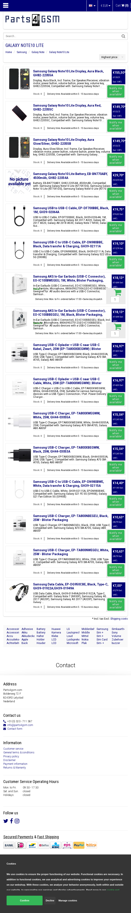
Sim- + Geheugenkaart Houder (103, 643)
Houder (41, 643)
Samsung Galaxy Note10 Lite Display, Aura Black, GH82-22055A (68, 73)
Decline (50, 900)
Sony (115, 632)
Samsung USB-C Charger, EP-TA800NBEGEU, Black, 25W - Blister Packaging (70, 518)
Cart (122, 5)
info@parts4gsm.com (20, 725)
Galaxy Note (38, 52)
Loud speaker (71, 636)
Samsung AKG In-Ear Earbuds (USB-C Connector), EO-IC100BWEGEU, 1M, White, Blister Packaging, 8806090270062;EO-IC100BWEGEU (69, 280)
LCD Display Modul (56, 639)
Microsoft (72, 643)
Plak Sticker (86, 643)
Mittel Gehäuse (87, 636)
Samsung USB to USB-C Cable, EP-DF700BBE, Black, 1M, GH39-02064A (71, 210)
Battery (41, 629)
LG (68, 629)
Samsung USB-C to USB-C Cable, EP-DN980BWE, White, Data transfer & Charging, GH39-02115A (68, 483)
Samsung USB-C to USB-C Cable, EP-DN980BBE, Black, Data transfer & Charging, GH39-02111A (68, 244)
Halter (40, 636)
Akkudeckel (28, 636)
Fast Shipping (48, 837)
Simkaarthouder (118, 629)
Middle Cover (86, 632)
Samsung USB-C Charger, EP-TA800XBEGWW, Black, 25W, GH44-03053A (66, 449)
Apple (25, 639)
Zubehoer (117, 639)
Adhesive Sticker (27, 629)
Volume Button (116, 636)
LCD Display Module (56, 643)
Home (8, 52)
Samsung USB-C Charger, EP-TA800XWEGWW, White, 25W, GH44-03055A (66, 415)
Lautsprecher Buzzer (73, 632)
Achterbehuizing (13, 643)
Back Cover (25, 643)
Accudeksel (13, 639)
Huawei (56, 629)
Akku (24, 632)
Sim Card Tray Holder (102, 639)
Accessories (13, 632)
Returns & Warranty (14, 767)
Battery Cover (41, 632)
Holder (41, 639)
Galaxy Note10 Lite (59, 52)
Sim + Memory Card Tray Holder (102, 632)
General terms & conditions (18, 752)
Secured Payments (18, 837)
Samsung (22, 52)
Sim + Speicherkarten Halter (103, 636)
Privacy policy (11, 756)
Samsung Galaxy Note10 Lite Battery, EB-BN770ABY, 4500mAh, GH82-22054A (70, 176)
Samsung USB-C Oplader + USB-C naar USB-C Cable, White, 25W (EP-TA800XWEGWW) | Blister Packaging (67, 383)
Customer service (13, 748)
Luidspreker (73, 639)
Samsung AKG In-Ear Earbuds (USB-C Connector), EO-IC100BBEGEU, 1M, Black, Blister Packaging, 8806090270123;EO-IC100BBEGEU (69, 314)
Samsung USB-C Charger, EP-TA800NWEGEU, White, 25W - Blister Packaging (71, 552)
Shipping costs (119, 618)
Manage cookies (67, 900)
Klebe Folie (55, 636)
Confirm (24, 900)
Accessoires (13, 629)
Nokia (85, 639)
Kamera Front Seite (56, 632)
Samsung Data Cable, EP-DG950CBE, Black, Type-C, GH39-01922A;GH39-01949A (70, 586)
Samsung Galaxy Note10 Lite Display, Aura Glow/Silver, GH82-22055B (63, 141)
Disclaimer (9, 760)
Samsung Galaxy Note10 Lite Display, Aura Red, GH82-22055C (67, 107)
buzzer (116, 643)
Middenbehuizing (88, 629)
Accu (10, 636)
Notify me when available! (115, 91)
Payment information (15, 763)
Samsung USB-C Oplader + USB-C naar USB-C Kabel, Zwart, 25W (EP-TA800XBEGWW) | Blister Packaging (67, 349)
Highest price (109, 57)
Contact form (14, 728)
